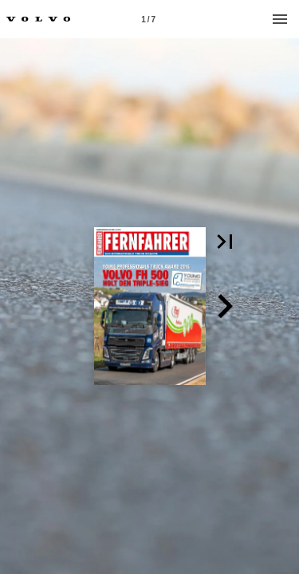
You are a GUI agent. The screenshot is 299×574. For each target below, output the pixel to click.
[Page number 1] (148, 19)
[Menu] (280, 19)
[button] (225, 241)
